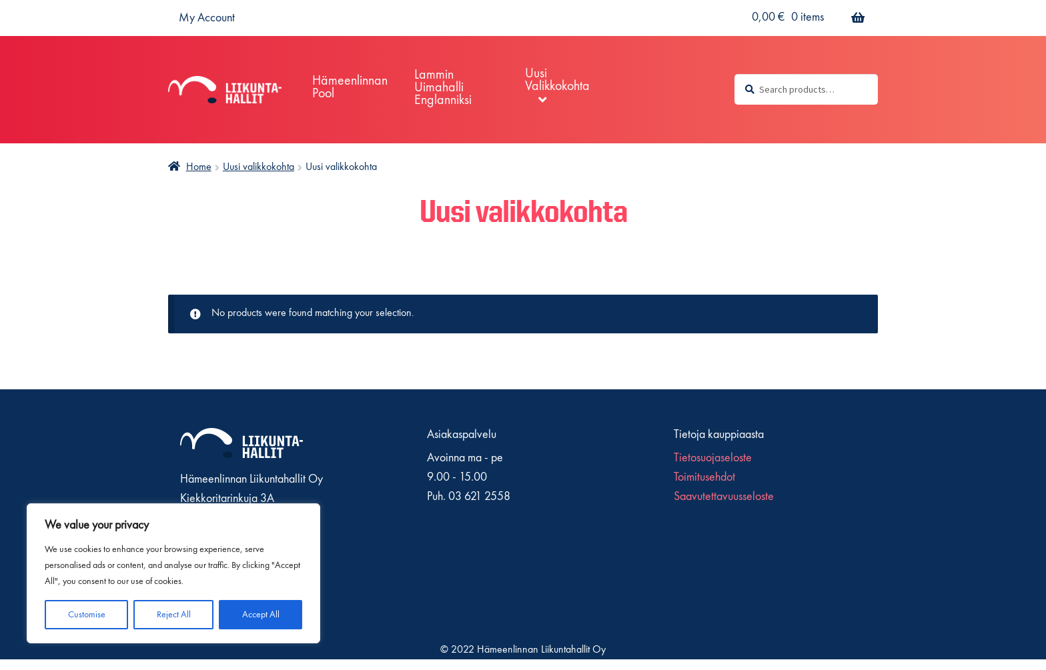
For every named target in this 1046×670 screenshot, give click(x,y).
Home (198, 167)
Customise (86, 614)
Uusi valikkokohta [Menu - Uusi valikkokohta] (557, 80)
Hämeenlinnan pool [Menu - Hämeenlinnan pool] (350, 88)
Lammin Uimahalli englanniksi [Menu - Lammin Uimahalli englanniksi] (443, 88)
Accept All (261, 614)
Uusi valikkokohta (258, 167)
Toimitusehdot (704, 477)
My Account (207, 18)
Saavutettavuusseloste (724, 497)
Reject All (174, 614)
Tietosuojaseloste (713, 458)
